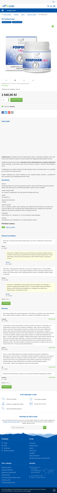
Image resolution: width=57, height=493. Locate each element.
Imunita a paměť (31, 14)
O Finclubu (32, 443)
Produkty (16, 14)
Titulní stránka (7, 14)
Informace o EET (6, 480)
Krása (5, 445)
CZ (54, 2)
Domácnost (7, 448)
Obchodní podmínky (7, 470)
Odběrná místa (6, 475)
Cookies (8, 489)
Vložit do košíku (16, 100)
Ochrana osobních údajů (8, 482)
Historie (31, 448)
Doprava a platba (6, 467)
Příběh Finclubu (33, 445)
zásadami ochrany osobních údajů (11, 422)
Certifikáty (32, 453)
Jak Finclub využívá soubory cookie (11, 477)
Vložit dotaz (6, 303)
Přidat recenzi (6, 387)
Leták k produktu (10, 227)
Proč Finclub (32, 450)
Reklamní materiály (9, 450)
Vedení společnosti (34, 455)
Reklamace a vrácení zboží (9, 472)
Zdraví (23, 14)
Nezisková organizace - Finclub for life (39, 458)
